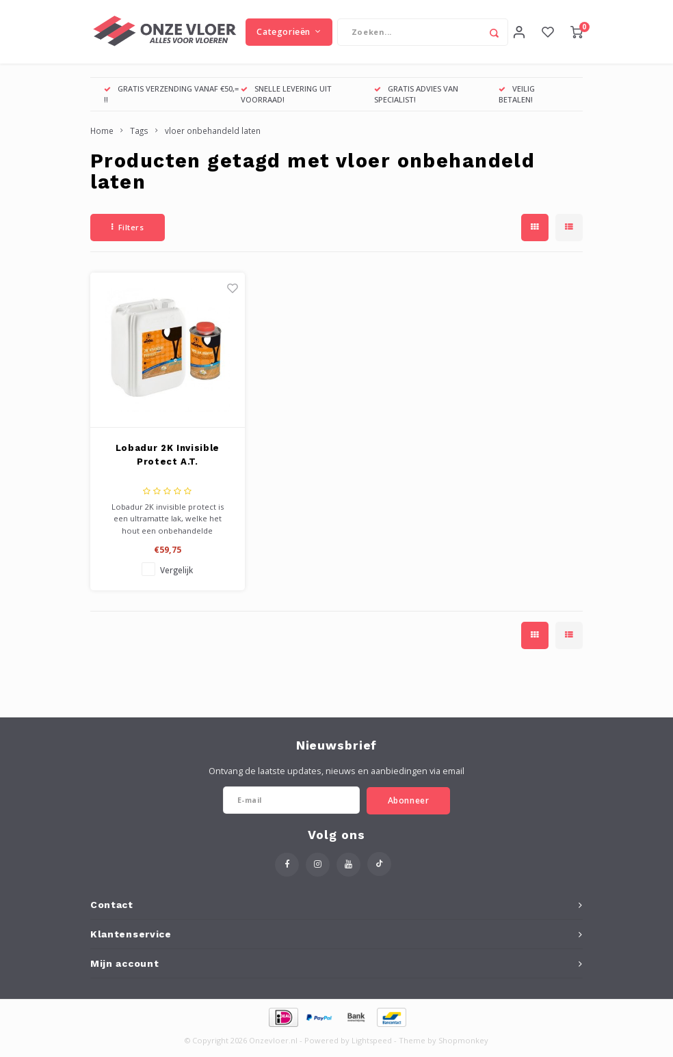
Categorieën (288, 34)
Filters (127, 232)
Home (102, 135)
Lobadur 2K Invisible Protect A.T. (168, 459)
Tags (139, 135)
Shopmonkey (463, 1045)
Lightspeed (372, 1045)
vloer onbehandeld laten (213, 135)
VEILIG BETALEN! (517, 98)
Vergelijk (176, 574)
